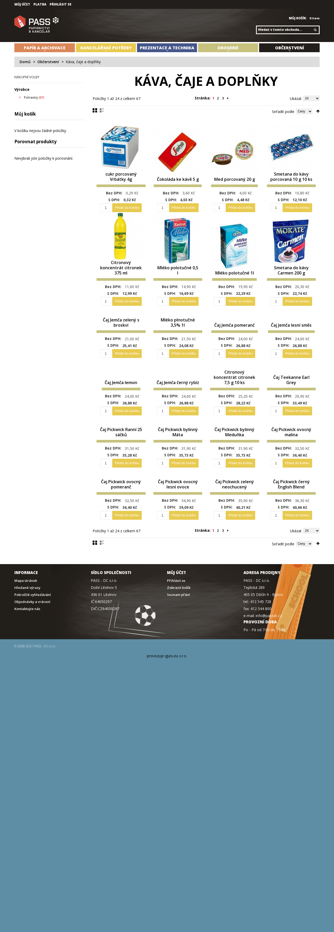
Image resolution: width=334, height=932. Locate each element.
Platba (39, 4)
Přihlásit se (60, 4)
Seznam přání (178, 607)
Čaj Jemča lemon (121, 390)
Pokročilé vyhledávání (32, 607)
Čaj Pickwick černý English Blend (291, 494)
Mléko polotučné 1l (234, 278)
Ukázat (296, 98)
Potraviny (31, 97)
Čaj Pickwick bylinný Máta (178, 439)
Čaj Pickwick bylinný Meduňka (234, 439)
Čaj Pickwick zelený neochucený (234, 494)
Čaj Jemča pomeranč (234, 324)
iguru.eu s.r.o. (176, 668)
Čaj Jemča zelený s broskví (121, 324)
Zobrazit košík (178, 600)
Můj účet (22, 4)
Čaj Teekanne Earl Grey (291, 387)
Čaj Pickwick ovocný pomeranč (121, 497)
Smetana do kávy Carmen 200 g (291, 278)
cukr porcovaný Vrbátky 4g (121, 183)
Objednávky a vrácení (32, 614)
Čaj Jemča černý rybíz (178, 387)
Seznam (102, 110)
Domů (25, 61)
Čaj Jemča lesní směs (291, 324)
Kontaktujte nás (27, 621)
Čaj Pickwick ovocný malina (291, 439)
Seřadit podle (283, 111)
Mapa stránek (25, 593)
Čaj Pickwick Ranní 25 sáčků (121, 439)
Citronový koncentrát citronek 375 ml (120, 276)
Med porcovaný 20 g (234, 183)
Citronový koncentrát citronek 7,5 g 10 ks (234, 382)
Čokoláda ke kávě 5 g (177, 183)
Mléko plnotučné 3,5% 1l (178, 324)
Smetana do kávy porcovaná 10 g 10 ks (291, 181)
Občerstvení (48, 61)
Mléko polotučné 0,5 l (178, 278)
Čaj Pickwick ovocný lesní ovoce (177, 494)
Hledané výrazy (27, 600)
